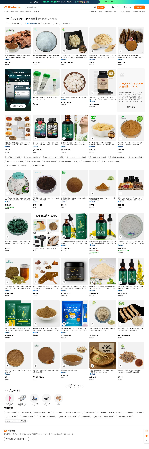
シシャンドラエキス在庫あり (42, 412)
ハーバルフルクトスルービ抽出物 (76, 157)
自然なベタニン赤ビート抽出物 (68, 161)
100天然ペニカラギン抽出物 (98, 157)
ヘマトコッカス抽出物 (33, 161)
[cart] (118, 7)
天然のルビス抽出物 (49, 161)
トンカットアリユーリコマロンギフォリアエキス (68, 412)
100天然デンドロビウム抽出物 (133, 412)
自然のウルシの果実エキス (117, 157)
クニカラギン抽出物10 (27, 417)
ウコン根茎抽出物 (25, 412)
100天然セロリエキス (37, 165)
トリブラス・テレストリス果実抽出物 (15, 421)
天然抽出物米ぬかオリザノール (90, 161)
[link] (146, 430)
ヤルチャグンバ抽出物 (135, 157)
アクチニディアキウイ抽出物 (110, 161)
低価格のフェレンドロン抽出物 (67, 417)
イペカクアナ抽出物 (11, 417)
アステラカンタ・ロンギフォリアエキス (16, 165)
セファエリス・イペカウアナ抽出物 (53, 157)
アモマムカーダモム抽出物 (32, 157)
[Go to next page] (82, 386)
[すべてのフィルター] (13, 23)
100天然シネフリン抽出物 (12, 157)
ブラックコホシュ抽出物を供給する (103, 417)
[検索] (101, 7)
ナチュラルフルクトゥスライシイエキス (110, 412)
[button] (95, 7)
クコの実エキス (90, 412)
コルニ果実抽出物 (10, 412)
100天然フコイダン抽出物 (124, 417)
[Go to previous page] (67, 386)
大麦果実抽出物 (85, 417)
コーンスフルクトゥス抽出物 (46, 417)
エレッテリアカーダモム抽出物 (14, 161)
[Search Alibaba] (59, 7)
